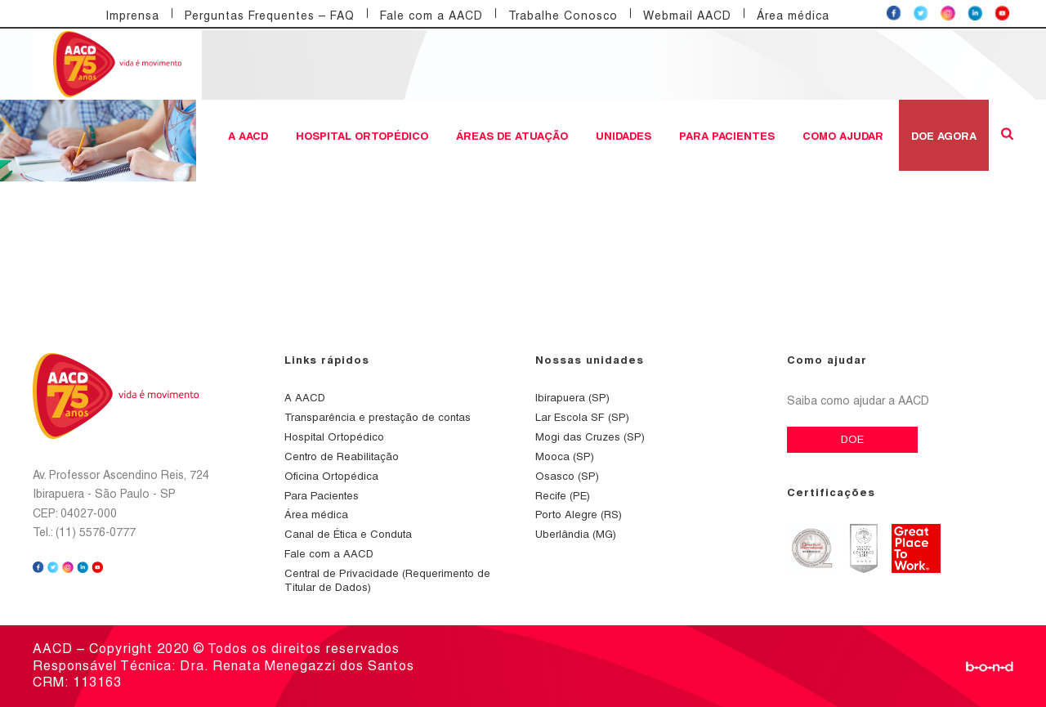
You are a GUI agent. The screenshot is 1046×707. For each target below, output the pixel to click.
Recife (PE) (562, 496)
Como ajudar (842, 135)
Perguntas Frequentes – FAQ (270, 15)
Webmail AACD (687, 15)
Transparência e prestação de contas (377, 417)
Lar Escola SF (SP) (582, 417)
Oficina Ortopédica (331, 476)
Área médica (793, 15)
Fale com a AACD (431, 15)
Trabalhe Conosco (563, 15)
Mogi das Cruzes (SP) (590, 437)
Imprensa (132, 15)
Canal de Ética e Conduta (348, 534)
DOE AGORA (944, 135)
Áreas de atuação (512, 135)
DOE (852, 439)
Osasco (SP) (567, 476)
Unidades (623, 135)
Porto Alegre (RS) (578, 514)
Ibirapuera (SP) (572, 398)
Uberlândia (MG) (575, 534)
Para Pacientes (727, 135)
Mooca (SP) (564, 456)
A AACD (248, 135)
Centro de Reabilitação (341, 456)
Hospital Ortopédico (362, 135)
